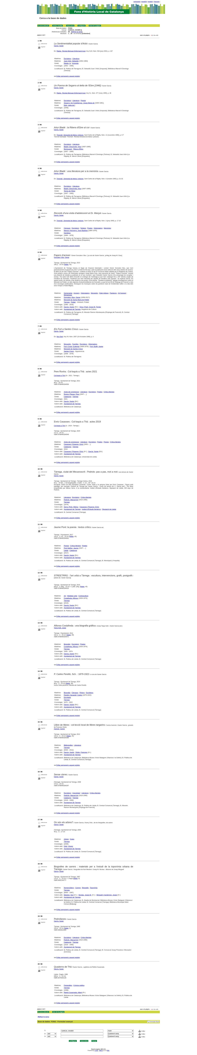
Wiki (108, 1050)
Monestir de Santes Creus (73, 349)
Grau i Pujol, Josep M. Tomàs (90, 307)
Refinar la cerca (76, 32)
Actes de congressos (71, 392)
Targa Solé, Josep (60, 628)
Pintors (82, 693)
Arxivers (76, 293)
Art (65, 596)
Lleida (66, 550)
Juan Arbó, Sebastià (71, 61)
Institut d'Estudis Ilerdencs (91, 509)
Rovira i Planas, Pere (71, 394)
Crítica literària (109, 392)
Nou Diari (60, 337)
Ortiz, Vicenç (68, 846)
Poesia (83, 100)
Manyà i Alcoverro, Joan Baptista (76, 230)
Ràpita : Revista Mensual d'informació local (71, 51)
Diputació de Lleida (109, 509)
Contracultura (83, 596)
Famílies (75, 344)
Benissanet (68, 149)
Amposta (75, 63)
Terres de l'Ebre (69, 191)
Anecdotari (76, 793)
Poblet (73, 302)
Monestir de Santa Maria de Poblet (76, 300)
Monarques (68, 295)
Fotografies (68, 985)
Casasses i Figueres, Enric (73, 444)
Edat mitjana (103, 293)
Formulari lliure (154, 1022)
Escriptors (67, 59)
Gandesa (67, 233)
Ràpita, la (67, 63)
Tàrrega (67, 302)
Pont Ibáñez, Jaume (71, 548)
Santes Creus (69, 351)
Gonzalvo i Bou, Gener (61, 257)
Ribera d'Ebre (78, 149)
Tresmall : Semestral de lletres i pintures (70, 135)
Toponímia (93, 888)
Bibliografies (68, 745)
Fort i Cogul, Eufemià (71, 346)
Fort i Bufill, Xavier (96, 346)
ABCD (101, 1050)
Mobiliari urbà (72, 596)
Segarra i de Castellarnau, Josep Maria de (79, 103)
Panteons (113, 293)
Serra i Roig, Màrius (71, 507)
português (137, 2)
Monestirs (94, 293)
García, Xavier (59, 825)
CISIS (96, 1050)
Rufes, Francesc (81, 752)
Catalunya (67, 397)
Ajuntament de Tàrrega (72, 309)
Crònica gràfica (78, 985)
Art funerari (122, 293)
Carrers (78, 888)
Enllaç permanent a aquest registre (68, 76)
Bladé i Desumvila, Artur (72, 147)
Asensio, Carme (59, 729)
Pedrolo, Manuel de (71, 500)
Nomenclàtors (69, 888)
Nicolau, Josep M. (85, 895)
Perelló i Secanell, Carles (73, 695)
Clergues (67, 228)
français (156, 2)
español (144, 2)
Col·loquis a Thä (59, 375)
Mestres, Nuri (68, 895)
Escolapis (67, 697)
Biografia (67, 644)
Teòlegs (83, 228)
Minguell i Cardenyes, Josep (106, 895)
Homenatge (68, 293)
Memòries (107, 228)
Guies (72, 839)
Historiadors (98, 228)
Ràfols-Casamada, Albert (73, 992)
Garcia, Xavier (59, 46)
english (150, 2)
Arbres (66, 839)
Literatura (75, 59)
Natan (66, 264)
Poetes (89, 228)
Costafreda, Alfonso (71, 598)
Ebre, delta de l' (69, 105)
